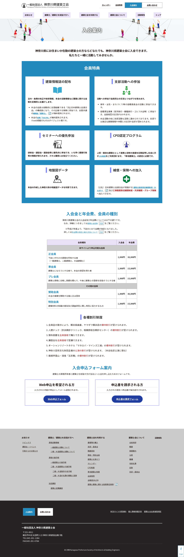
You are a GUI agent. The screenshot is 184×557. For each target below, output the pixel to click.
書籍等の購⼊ (94, 442)
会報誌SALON (94, 480)
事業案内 (135, 451)
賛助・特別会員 (95, 455)
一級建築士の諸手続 (59, 462)
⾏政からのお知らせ (31, 451)
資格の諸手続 (54, 457)
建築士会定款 (93, 223)
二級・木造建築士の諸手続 (62, 466)
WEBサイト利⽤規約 (113, 511)
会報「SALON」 (44, 117)
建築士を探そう (95, 459)
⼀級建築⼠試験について (61, 447)
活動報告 (140, 15)
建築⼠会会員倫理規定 (151, 511)
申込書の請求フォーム (127, 399)
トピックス (27, 442)
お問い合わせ (152, 5)
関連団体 (92, 451)
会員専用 (118, 5)
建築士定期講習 (57, 488)
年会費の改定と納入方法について (85, 231)
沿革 (133, 455)
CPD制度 (103, 156)
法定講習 (52, 483)
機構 (133, 459)
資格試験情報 (54, 442)
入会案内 (133, 5)
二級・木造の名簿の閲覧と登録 (66, 475)
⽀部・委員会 (94, 447)
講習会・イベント (30, 447)
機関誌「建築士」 (41, 113)
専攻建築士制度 (95, 472)
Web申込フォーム (56, 399)
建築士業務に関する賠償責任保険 (103, 484)
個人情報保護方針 (132, 511)
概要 (133, 447)
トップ (155, 15)
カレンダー (106, 5)
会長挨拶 (135, 442)
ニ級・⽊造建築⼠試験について (64, 451)
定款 (133, 468)
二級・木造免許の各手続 (63, 471)
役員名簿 (135, 463)
